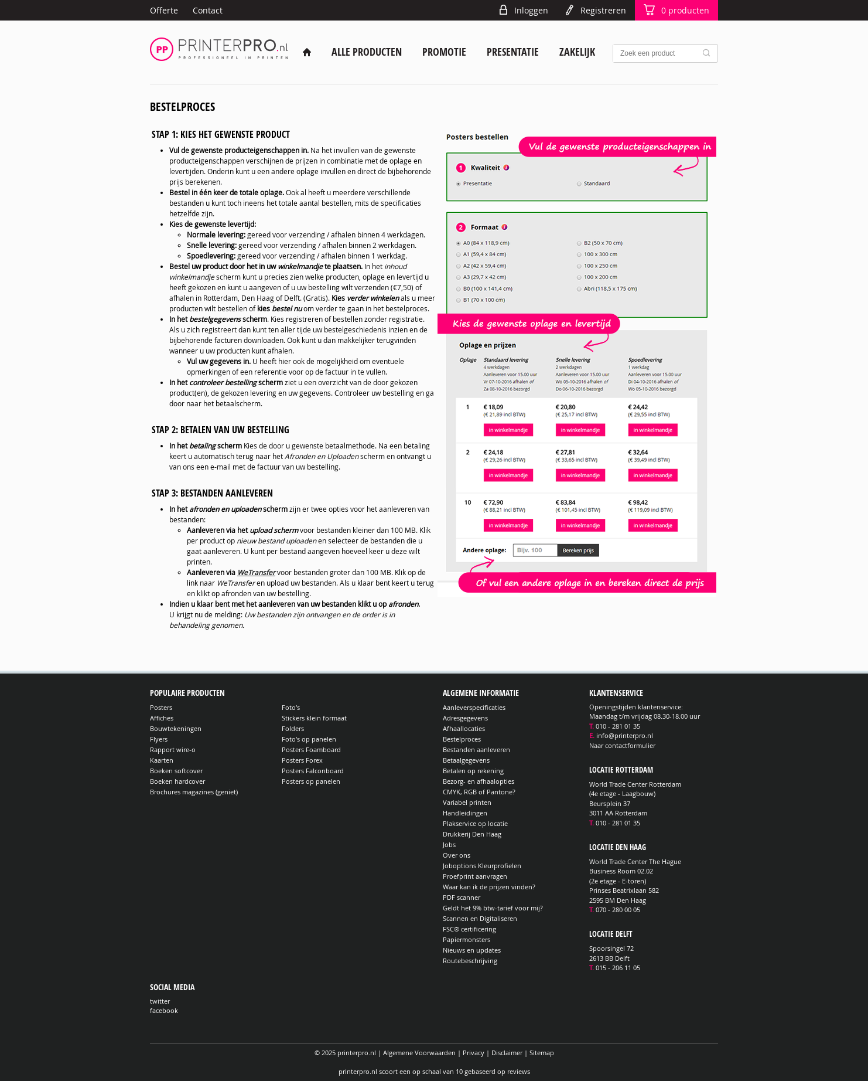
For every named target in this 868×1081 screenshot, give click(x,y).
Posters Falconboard (313, 770)
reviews (518, 1071)
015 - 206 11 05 (618, 967)
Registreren (603, 10)
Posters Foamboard (311, 749)
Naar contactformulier (622, 745)
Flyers (159, 739)
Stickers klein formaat (314, 717)
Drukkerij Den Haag (472, 834)
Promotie (444, 52)
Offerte (164, 10)
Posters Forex (302, 760)
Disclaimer (506, 1052)
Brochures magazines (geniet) (194, 791)
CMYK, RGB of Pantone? (479, 791)
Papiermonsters (466, 939)
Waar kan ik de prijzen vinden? (489, 886)
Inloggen (531, 10)
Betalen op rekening (473, 770)
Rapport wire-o (173, 749)
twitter (160, 1001)
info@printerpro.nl (624, 735)
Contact (208, 10)
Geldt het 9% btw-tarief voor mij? (493, 907)
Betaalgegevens (466, 760)
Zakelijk (577, 52)
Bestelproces (462, 739)
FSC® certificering (469, 928)
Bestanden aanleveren (476, 749)
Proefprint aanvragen (475, 876)
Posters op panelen (311, 781)
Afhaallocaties (464, 728)
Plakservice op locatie (475, 823)
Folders (293, 728)
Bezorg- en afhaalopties (478, 781)
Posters (161, 707)
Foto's (291, 707)
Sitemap (541, 1052)
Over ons (456, 855)
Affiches (161, 717)
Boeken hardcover (177, 781)
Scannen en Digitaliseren (480, 918)
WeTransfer (256, 572)
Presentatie (513, 52)
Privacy (473, 1052)
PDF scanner (461, 897)
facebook (164, 1010)
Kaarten (161, 760)
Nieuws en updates (472, 950)
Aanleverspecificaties (474, 707)
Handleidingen (465, 812)
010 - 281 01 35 (618, 726)
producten (685, 10)
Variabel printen (467, 802)
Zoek (708, 53)
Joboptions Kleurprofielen (482, 865)
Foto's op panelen (309, 739)
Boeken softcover (176, 770)
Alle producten (367, 52)
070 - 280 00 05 (618, 909)
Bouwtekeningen (175, 728)
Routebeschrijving (470, 960)
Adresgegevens (465, 717)
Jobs (449, 844)
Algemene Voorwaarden (419, 1052)
